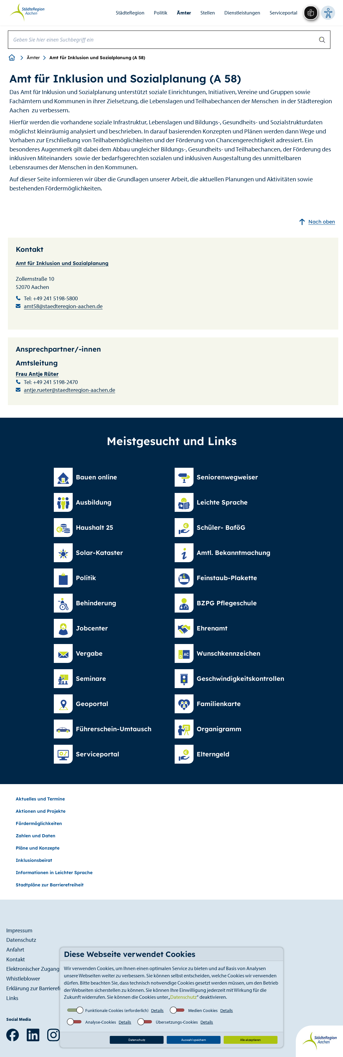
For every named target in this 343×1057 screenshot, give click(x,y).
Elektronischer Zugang (32, 968)
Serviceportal (283, 12)
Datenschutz (183, 997)
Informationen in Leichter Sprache (54, 872)
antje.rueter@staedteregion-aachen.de (69, 389)
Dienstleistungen (242, 12)
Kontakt (15, 959)
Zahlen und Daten (35, 836)
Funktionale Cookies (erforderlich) (117, 1010)
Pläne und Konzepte (37, 848)
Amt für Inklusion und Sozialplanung (62, 263)
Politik (160, 12)
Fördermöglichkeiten (39, 823)
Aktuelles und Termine (40, 799)
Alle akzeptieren (250, 1040)
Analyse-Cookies (100, 1022)
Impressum (19, 930)
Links (12, 998)
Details (157, 1010)
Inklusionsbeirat (34, 860)
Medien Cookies (203, 1010)
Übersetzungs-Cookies (177, 1022)
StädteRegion (130, 12)
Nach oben (317, 221)
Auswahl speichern (193, 1040)
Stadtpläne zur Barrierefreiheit (50, 885)
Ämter (184, 12)
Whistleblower (23, 978)
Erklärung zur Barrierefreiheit (40, 988)
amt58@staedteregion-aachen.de (63, 306)
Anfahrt (15, 949)
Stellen (207, 12)
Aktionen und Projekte (40, 811)
